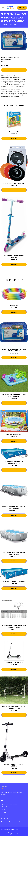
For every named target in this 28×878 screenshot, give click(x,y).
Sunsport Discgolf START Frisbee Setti (14, 183)
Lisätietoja (14, 70)
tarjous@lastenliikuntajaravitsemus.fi (9, 2)
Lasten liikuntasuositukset (10, 804)
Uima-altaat (13, 24)
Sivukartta (19, 834)
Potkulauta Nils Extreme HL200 (14, 663)
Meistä (5, 809)
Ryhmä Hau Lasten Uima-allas (14, 434)
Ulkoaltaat (5, 24)
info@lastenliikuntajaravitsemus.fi (11, 822)
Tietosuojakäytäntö (11, 834)
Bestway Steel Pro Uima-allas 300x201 (14, 581)
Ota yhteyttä (13, 832)
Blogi (5, 812)
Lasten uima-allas (14, 305)
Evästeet (19, 832)
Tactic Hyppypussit (14, 132)
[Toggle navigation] (3, 7)
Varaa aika (22, 7)
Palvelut (6, 807)
